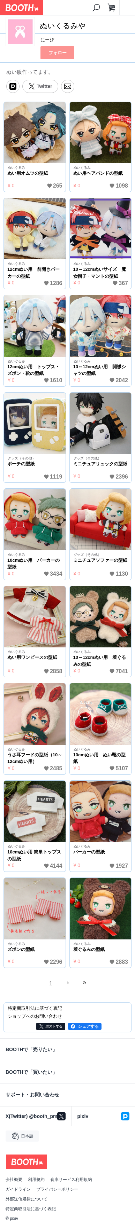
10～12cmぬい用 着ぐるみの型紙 (99, 661)
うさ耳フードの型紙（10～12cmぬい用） (34, 758)
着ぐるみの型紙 (89, 949)
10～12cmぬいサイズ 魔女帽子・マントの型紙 (99, 273)
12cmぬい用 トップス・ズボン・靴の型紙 (33, 370)
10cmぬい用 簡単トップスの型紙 (34, 855)
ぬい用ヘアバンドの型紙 (98, 173)
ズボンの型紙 (21, 949)
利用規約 (36, 1179)
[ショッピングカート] (111, 7)
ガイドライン (18, 1189)
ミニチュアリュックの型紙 (100, 463)
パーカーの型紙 (89, 851)
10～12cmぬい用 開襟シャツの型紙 (99, 370)
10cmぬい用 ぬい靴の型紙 (99, 758)
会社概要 (14, 1179)
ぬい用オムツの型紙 (27, 173)
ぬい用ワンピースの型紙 (32, 657)
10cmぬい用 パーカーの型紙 (33, 564)
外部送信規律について (26, 1199)
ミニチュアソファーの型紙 (100, 560)
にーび (47, 39)
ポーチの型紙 (21, 463)
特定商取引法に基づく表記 (31, 1209)
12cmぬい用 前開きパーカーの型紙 (33, 273)
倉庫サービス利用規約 (71, 1179)
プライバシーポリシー (57, 1189)
